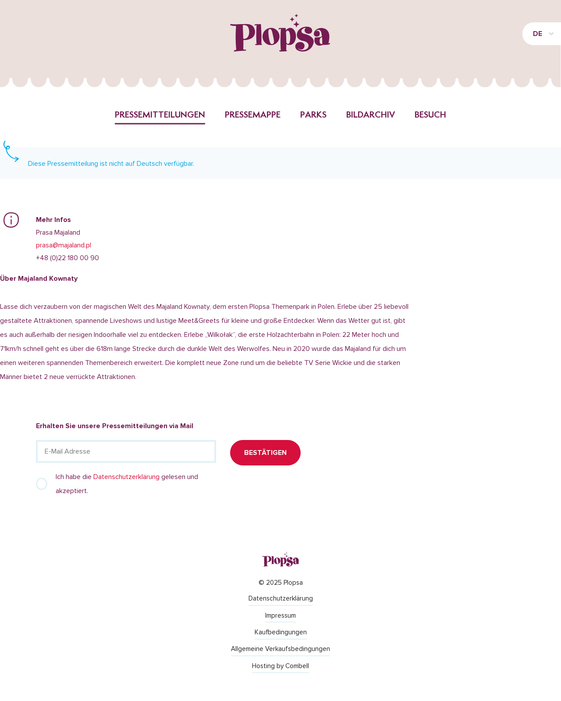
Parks (313, 115)
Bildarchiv (370, 115)
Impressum (280, 615)
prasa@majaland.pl (63, 245)
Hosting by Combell (280, 666)
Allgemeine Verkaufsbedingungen (280, 649)
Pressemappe (252, 115)
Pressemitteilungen (160, 115)
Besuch (430, 115)
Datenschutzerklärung (126, 476)
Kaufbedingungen (281, 632)
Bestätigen (265, 452)
